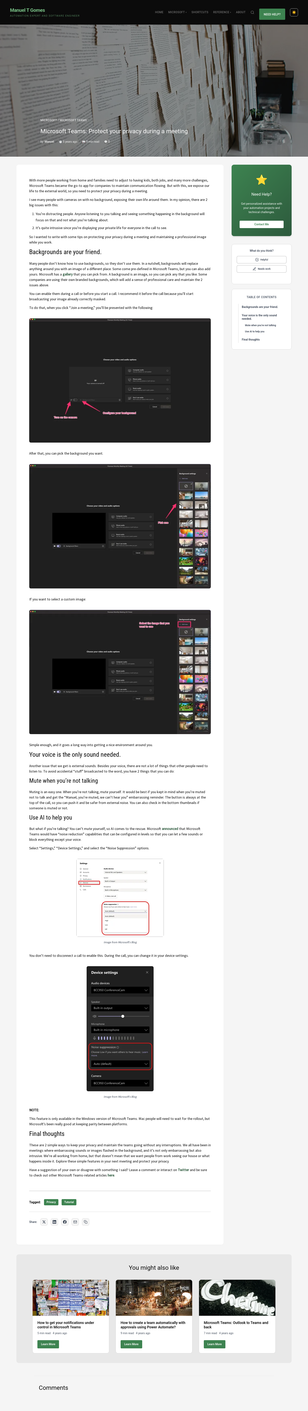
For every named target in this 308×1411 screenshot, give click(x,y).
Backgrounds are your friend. (260, 302)
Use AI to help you (254, 327)
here (111, 1170)
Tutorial (69, 1197)
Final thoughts (251, 335)
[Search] (254, 10)
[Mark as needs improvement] (262, 264)
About (242, 10)
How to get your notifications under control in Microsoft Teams (65, 1320)
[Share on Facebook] (64, 1217)
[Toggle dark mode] (294, 10)
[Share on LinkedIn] (54, 1217)
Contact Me (261, 219)
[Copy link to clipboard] (85, 1217)
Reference (224, 10)
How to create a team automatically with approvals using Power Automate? (153, 1320)
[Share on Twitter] (44, 1217)
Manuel (49, 137)
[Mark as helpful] (262, 255)
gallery (68, 269)
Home (161, 10)
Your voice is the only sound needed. (259, 312)
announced (170, 824)
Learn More (48, 1339)
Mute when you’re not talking (260, 320)
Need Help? (273, 10)
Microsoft (179, 10)
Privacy (51, 1197)
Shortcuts (201, 10)
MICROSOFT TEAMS (73, 115)
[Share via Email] (75, 1217)
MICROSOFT (48, 115)
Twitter (183, 1165)
